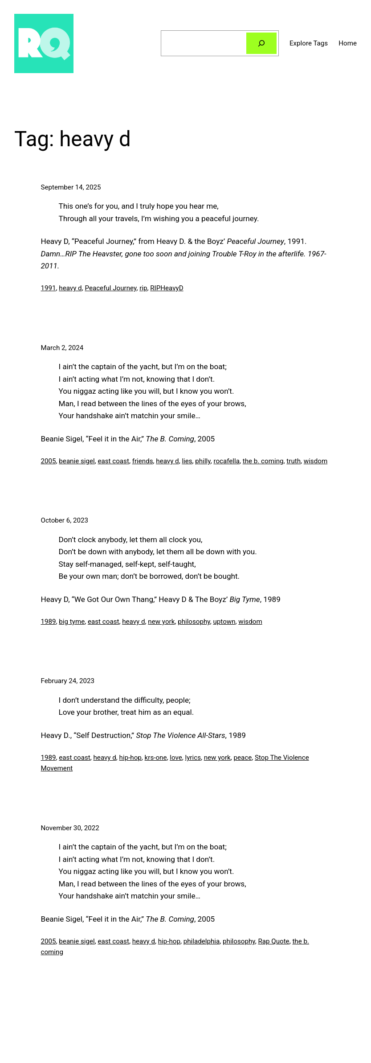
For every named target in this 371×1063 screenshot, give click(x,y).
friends (142, 461)
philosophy (194, 622)
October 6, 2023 (65, 520)
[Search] (261, 43)
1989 (48, 622)
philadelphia (201, 941)
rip (143, 288)
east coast (113, 461)
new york (161, 622)
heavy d (70, 288)
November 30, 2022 (70, 828)
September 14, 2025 (71, 187)
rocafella (226, 461)
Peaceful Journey (110, 288)
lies (187, 461)
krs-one (156, 758)
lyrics (193, 758)
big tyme (72, 622)
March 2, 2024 (62, 348)
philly (202, 461)
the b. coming (263, 461)
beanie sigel (76, 461)
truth (293, 461)
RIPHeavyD (166, 288)
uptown (224, 622)
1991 (48, 288)
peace (243, 758)
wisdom (315, 461)
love (176, 758)
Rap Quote (273, 941)
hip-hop (130, 758)
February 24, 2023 (68, 681)
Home (347, 43)
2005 (48, 461)
